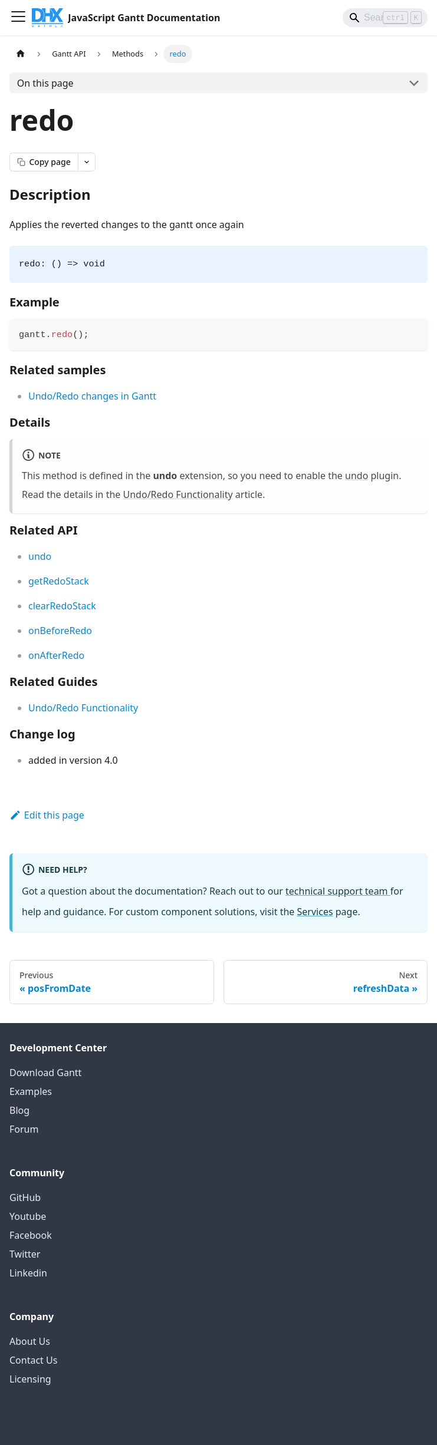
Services (315, 911)
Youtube (27, 1216)
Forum (23, 1129)
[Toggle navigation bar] (18, 18)
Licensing (30, 1379)
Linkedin (28, 1272)
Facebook (30, 1235)
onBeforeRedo (60, 630)
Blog (19, 1110)
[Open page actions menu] (87, 162)
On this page (45, 83)
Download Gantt (45, 1072)
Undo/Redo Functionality (178, 494)
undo (356, 475)
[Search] (385, 17)
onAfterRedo (56, 655)
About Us (29, 1341)
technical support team (337, 891)
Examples (30, 1091)
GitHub (25, 1197)
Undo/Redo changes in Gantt (92, 396)
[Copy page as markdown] (43, 162)
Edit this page (46, 815)
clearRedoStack (62, 605)
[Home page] (20, 54)
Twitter (24, 1254)
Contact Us (33, 1360)
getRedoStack (58, 581)
